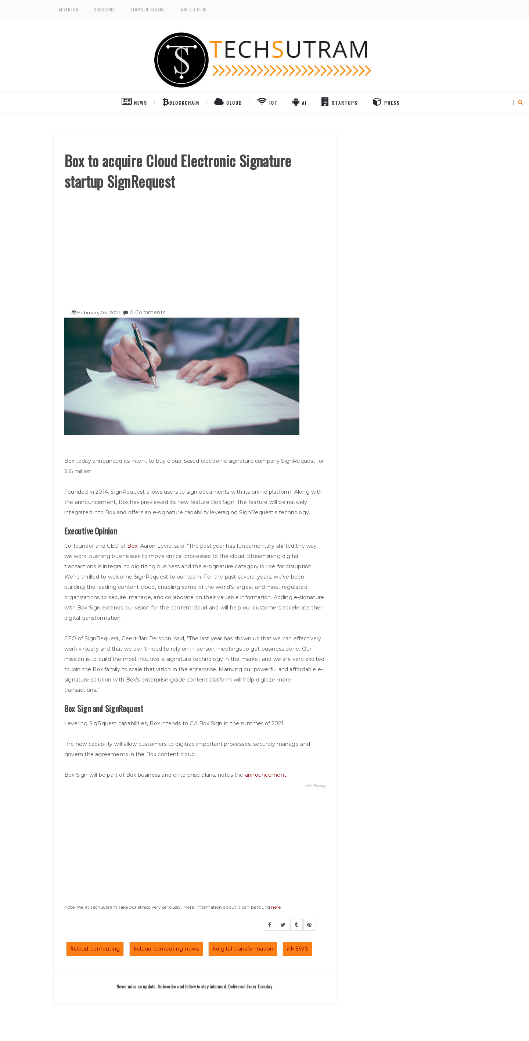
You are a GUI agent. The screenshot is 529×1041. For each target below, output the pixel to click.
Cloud (228, 101)
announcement (265, 775)
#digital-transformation (242, 948)
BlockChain (180, 101)
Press (386, 101)
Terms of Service (148, 9)
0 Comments (147, 312)
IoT (267, 101)
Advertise (69, 9)
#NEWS (297, 948)
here (276, 907)
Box (132, 546)
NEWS (134, 101)
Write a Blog (193, 9)
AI (299, 101)
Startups (339, 101)
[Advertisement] (194, 246)
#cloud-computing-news (166, 948)
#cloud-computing (95, 948)
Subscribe (104, 9)
